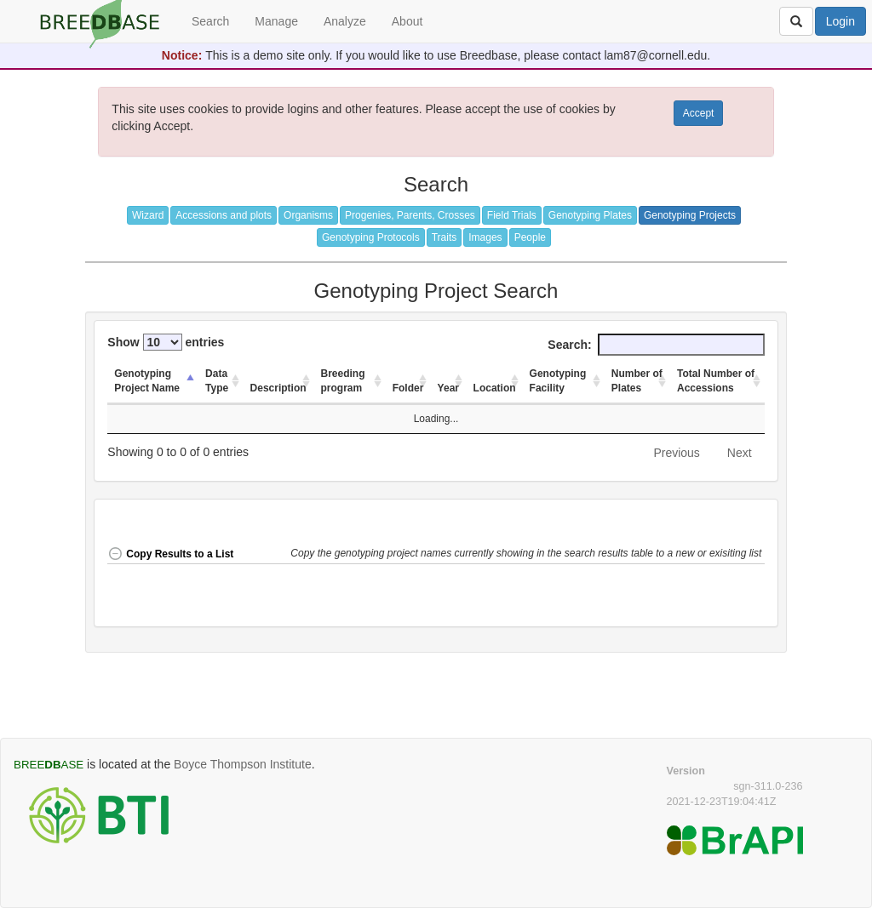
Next (739, 453)
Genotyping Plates (590, 215)
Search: (656, 345)
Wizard (148, 215)
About (407, 21)
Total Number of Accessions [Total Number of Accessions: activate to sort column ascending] (715, 381)
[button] (527, 555)
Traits (444, 237)
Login (840, 21)
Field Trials (511, 215)
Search (210, 21)
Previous (676, 453)
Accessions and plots (223, 215)
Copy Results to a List (170, 554)
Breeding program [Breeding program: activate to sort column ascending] (343, 381)
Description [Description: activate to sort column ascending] (278, 388)
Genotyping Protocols (371, 237)
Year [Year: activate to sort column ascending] (448, 388)
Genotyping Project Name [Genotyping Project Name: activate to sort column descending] (147, 381)
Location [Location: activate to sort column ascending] (494, 388)
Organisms (308, 215)
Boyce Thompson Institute (243, 764)
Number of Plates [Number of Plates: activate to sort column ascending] (637, 381)
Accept (698, 113)
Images (485, 237)
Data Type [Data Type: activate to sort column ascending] (216, 381)
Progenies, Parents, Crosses (410, 215)
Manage (276, 21)
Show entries (165, 342)
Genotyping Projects (690, 215)
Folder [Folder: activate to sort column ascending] (408, 388)
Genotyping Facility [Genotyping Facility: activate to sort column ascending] (558, 381)
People (530, 237)
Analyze (345, 21)
